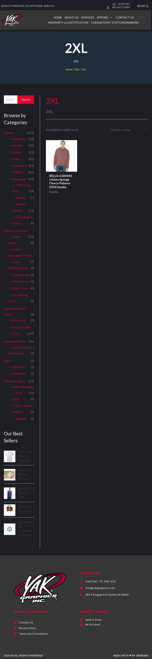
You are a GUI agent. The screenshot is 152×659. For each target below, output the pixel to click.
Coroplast (18, 361)
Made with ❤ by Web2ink (130, 653)
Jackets (16, 151)
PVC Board (19, 368)
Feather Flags (21, 271)
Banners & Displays (16, 228)
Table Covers (20, 284)
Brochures (18, 316)
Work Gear (19, 178)
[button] (104, 17)
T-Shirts (17, 171)
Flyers (16, 329)
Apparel (9, 132)
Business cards (21, 322)
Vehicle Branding (23, 381)
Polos (15, 158)
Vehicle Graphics (14, 375)
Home (69, 69)
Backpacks (18, 138)
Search (25, 99)
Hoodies (17, 145)
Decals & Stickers (15, 336)
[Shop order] (128, 130)
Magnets (21, 412)
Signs (7, 355)
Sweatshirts (19, 165)
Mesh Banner (20, 278)
